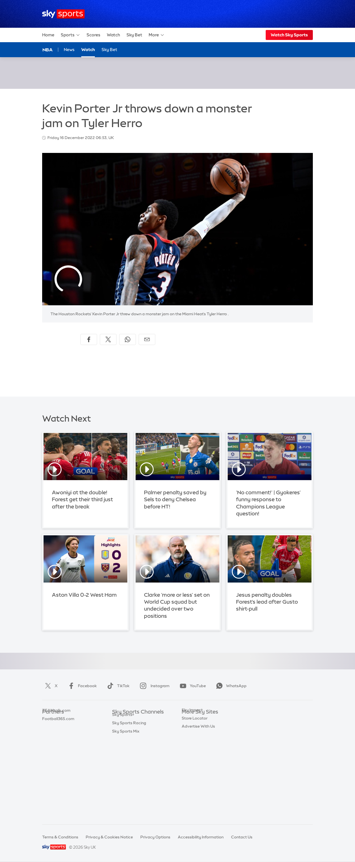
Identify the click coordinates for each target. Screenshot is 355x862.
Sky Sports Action (129, 778)
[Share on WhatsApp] (127, 339)
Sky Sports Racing (129, 803)
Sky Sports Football (130, 737)
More (156, 35)
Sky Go (188, 737)
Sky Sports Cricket (129, 745)
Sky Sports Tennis (128, 770)
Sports (70, 35)
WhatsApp (230, 685)
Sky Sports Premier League (137, 729)
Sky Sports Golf (126, 753)
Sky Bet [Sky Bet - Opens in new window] (109, 49)
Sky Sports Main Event (132, 720)
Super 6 (49, 729)
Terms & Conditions (60, 837)
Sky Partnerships (197, 762)
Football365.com (58, 745)
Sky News (191, 729)
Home (48, 35)
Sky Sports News (127, 786)
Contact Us (241, 837)
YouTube (192, 685)
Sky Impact (192, 770)
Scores (93, 35)
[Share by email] (147, 339)
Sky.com (190, 720)
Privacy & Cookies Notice (109, 837)
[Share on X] (108, 339)
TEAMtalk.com (56, 737)
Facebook (81, 685)
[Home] (63, 14)
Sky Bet (134, 35)
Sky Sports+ (123, 795)
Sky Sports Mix (126, 811)
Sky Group (191, 745)
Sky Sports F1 (124, 762)
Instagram (153, 685)
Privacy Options (155, 837)
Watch (113, 35)
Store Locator (194, 778)
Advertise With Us (198, 786)
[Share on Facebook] (88, 339)
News (69, 49)
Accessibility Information (201, 837)
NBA (47, 49)
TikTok (117, 685)
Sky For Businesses (199, 753)
